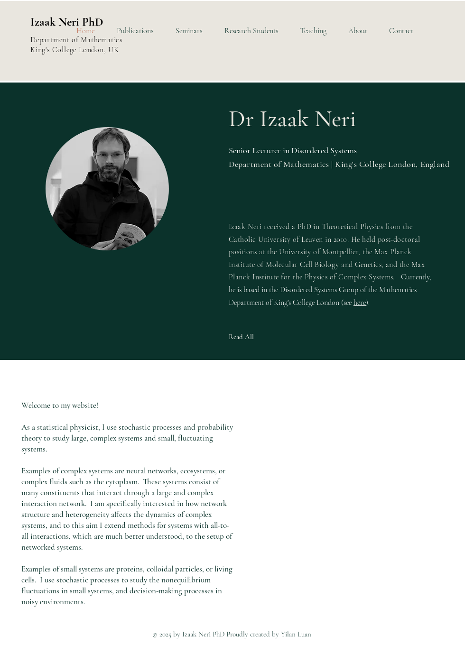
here (359, 302)
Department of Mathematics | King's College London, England (339, 164)
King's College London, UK (74, 50)
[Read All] (262, 336)
